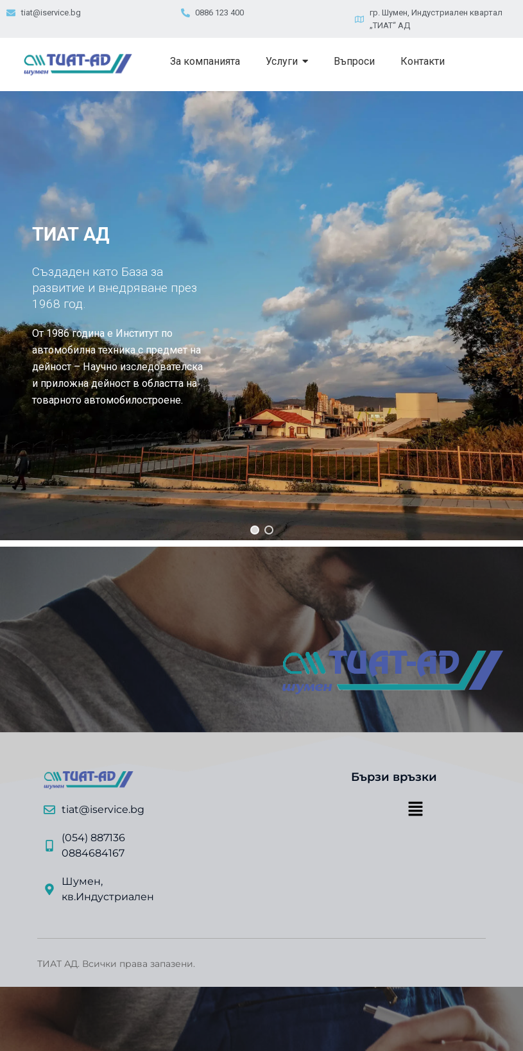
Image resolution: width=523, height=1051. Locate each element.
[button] (254, 530)
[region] (261, 315)
